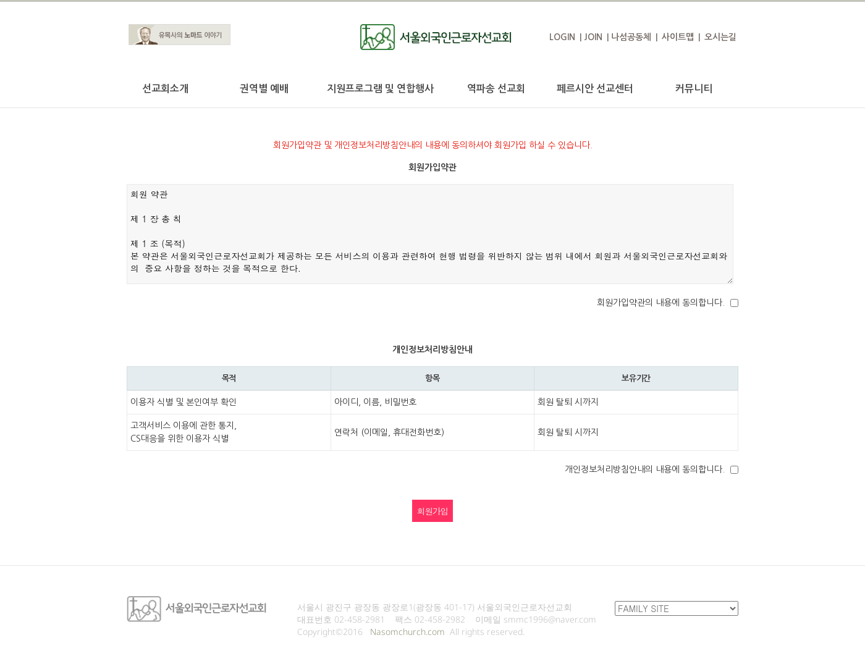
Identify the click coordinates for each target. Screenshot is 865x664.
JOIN (593, 37)
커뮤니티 (693, 88)
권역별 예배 (264, 88)
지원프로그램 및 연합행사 (380, 88)
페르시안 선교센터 (595, 88)
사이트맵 (678, 37)
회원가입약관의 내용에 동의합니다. (661, 302)
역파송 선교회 (496, 88)
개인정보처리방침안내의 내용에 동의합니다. (645, 469)
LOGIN (562, 37)
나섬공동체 (631, 37)
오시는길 (720, 37)
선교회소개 (165, 88)
